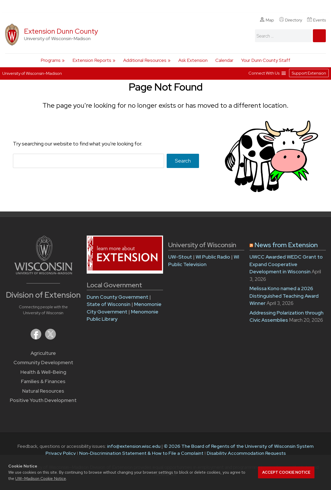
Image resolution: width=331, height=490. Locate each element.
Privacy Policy (61, 453)
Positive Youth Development (43, 400)
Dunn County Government (117, 297)
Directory (290, 20)
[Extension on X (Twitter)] (50, 338)
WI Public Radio (213, 257)
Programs (51, 60)
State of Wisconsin (109, 304)
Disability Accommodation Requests (246, 453)
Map (267, 20)
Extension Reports (91, 60)
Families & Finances (43, 381)
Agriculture (43, 353)
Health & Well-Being (43, 372)
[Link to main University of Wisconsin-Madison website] (43, 272)
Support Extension (309, 73)
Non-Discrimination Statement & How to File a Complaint (141, 453)
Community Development (43, 362)
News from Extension (286, 245)
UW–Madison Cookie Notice (40, 478)
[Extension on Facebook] (36, 338)
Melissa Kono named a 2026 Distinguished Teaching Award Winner (284, 295)
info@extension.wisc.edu (133, 446)
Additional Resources (144, 60)
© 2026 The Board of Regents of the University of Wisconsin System (239, 446)
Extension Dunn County (61, 31)
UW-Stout (180, 257)
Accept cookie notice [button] (286, 472)
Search (183, 160)
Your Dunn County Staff (265, 60)
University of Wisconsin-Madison (32, 73)
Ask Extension (193, 60)
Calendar (224, 60)
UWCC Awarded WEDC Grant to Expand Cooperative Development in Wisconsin (286, 264)
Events (316, 20)
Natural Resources (43, 391)
